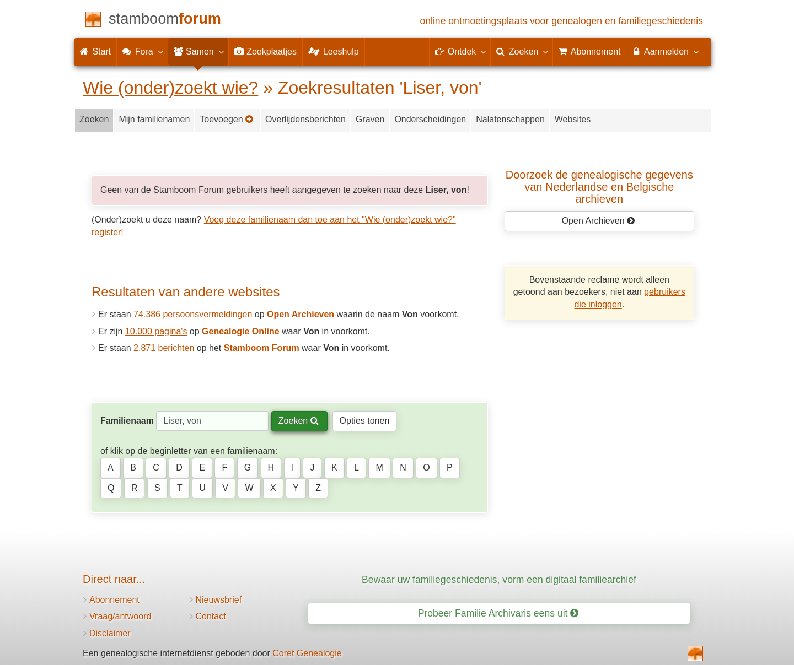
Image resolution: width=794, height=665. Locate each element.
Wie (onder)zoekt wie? (170, 88)
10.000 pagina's (156, 331)
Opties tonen (365, 420)
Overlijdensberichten (305, 119)
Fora (142, 51)
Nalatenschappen (510, 119)
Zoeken (94, 119)
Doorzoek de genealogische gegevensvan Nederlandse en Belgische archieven (599, 187)
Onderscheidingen (430, 119)
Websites (573, 119)
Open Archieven (598, 220)
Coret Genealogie (306, 653)
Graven (370, 119)
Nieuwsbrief (219, 599)
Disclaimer (110, 633)
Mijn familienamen (154, 119)
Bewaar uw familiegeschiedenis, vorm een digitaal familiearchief (499, 579)
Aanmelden (665, 51)
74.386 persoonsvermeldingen (192, 314)
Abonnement (114, 599)
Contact (211, 616)
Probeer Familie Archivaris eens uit (498, 613)
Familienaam (127, 420)
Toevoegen (227, 119)
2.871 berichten (163, 348)
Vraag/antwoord (120, 616)
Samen (198, 51)
